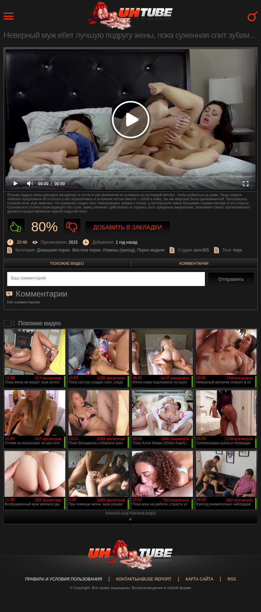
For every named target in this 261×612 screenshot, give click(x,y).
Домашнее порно (53, 250)
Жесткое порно (86, 250)
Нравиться (16, 227)
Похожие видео (67, 263)
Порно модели (151, 250)
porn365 (201, 250)
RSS (231, 579)
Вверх (245, 576)
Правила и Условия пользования (63, 579)
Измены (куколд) (119, 250)
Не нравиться (72, 227)
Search (253, 16)
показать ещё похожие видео (130, 513)
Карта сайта (199, 579)
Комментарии (193, 263)
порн (237, 250)
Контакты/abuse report (144, 579)
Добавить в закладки (127, 227)
